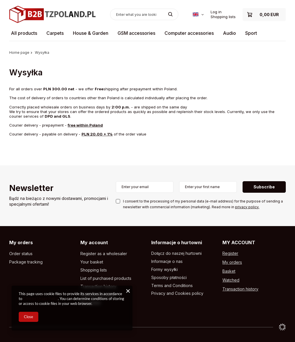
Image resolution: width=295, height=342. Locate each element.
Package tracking (26, 262)
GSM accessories (136, 33)
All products (24, 33)
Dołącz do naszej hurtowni (176, 253)
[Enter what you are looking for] (144, 14)
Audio (229, 33)
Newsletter (31, 188)
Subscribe (264, 186)
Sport (251, 33)
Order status (21, 253)
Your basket (91, 262)
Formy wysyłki (164, 269)
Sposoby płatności (169, 277)
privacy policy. (247, 207)
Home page (19, 52)
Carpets (55, 33)
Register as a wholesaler (103, 253)
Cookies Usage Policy (40, 298)
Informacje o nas (167, 261)
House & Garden (90, 33)
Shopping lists (223, 16)
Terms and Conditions (172, 285)
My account (94, 242)
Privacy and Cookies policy (177, 293)
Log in (216, 11)
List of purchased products (105, 278)
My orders (21, 242)
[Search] (170, 14)
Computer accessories (189, 33)
